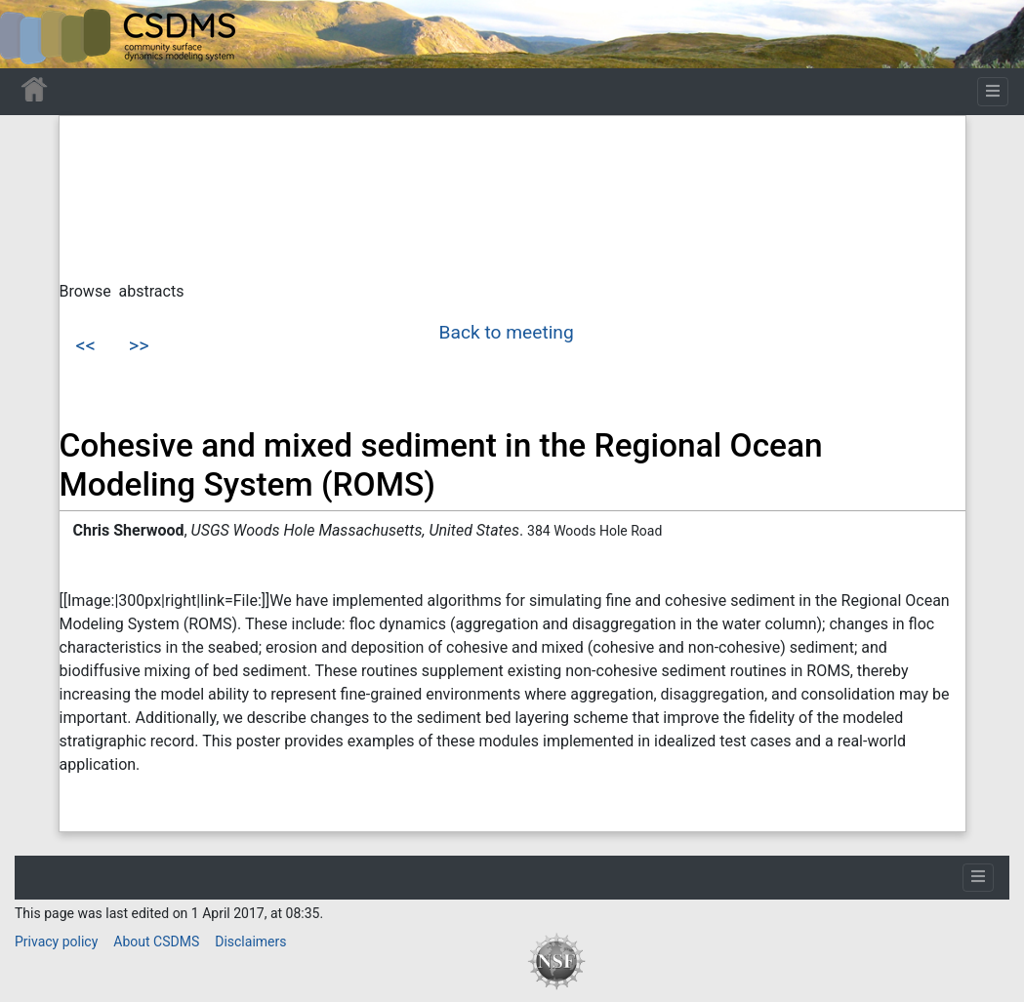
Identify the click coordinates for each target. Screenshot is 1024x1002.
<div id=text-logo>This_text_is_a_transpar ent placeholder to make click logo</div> (31, 34)
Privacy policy (56, 941)
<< (86, 345)
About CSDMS (156, 941)
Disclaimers (250, 941)
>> (139, 345)
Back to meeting (506, 332)
